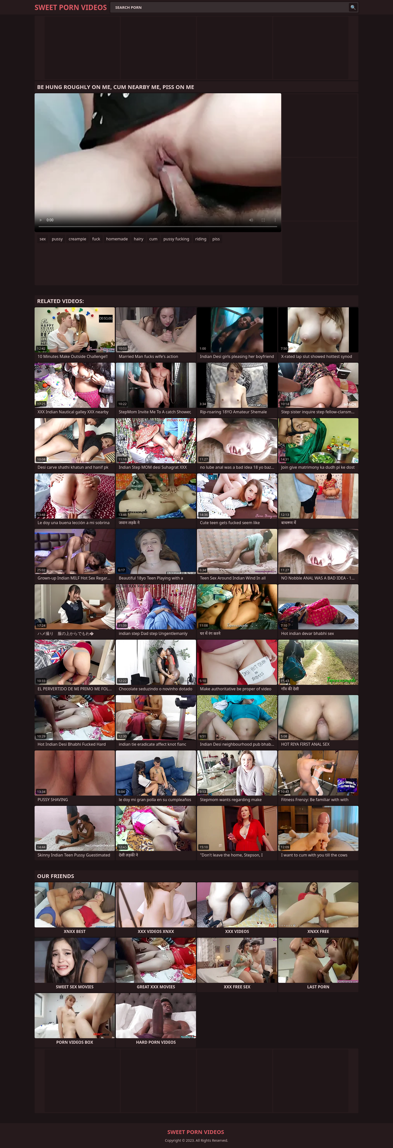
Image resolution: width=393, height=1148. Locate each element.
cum (153, 239)
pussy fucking (176, 239)
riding (200, 239)
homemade (117, 239)
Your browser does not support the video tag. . (158, 162)
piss (216, 239)
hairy (138, 239)
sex (43, 239)
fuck (96, 239)
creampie (77, 239)
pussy (57, 239)
